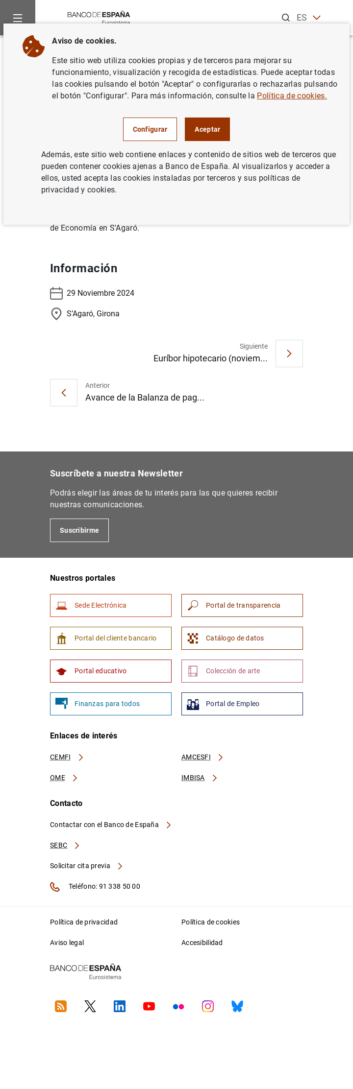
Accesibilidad (202, 943)
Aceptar (207, 129)
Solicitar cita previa (87, 866)
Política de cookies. (292, 95)
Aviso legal (67, 943)
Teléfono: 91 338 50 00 (95, 887)
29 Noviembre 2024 (92, 293)
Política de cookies (210, 922)
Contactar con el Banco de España (111, 825)
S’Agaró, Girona (85, 314)
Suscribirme (79, 530)
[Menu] (17, 17)
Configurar (150, 129)
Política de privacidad (84, 922)
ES (309, 18)
